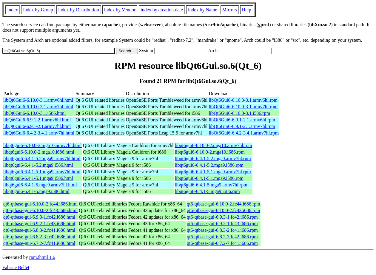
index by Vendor (119, 9)
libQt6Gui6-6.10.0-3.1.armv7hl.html (38, 106)
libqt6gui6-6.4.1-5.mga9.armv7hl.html (40, 184)
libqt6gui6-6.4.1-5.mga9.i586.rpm (207, 191)
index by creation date (162, 9)
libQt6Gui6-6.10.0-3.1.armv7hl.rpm (243, 106)
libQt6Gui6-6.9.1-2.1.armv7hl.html (37, 126)
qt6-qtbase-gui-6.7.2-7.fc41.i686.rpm (222, 243)
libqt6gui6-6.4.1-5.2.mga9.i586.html (38, 165)
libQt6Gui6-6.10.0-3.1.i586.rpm (239, 113)
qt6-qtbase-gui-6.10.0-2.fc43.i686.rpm (223, 210)
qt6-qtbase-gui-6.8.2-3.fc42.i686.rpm (222, 236)
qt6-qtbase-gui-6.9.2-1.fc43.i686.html (39, 223)
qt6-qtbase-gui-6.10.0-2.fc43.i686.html (40, 210)
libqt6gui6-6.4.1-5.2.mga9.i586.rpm (209, 165)
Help (246, 9)
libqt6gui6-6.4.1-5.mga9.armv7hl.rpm (211, 184)
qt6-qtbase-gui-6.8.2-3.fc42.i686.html (39, 236)
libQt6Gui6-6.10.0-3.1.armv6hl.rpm (243, 100)
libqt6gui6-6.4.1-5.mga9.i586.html (36, 191)
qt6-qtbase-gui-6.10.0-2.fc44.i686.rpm (223, 203)
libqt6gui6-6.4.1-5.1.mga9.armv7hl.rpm (213, 171)
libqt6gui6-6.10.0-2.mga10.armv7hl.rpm (213, 145)
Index (12, 9)
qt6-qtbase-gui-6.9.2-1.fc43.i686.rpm (222, 223)
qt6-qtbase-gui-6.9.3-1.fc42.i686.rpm (222, 217)
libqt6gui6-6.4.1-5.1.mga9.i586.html (38, 178)
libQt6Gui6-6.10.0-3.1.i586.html (34, 113)
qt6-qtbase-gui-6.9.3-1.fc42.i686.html (39, 217)
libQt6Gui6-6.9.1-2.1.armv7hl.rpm (242, 126)
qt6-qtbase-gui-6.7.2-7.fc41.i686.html (39, 243)
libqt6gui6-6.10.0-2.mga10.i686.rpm (210, 152)
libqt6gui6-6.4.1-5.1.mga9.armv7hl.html (42, 171)
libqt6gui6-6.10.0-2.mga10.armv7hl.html (42, 145)
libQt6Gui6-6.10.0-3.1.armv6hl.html (38, 100)
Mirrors (229, 9)
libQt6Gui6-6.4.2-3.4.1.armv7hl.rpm (244, 132)
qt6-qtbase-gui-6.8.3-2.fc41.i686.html (39, 230)
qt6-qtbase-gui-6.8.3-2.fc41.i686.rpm (222, 230)
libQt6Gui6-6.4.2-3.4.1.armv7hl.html (38, 132)
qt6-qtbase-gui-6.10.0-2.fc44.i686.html (40, 203)
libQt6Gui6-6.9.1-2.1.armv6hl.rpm (242, 119)
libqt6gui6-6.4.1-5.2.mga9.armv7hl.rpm (213, 158)
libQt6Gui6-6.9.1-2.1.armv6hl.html (37, 119)
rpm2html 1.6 (42, 257)
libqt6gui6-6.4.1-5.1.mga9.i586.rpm (209, 178)
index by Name (202, 9)
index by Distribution (78, 9)
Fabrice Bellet (15, 267)
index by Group (38, 9)
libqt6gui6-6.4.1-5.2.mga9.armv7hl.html (42, 158)
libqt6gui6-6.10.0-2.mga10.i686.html (38, 152)
